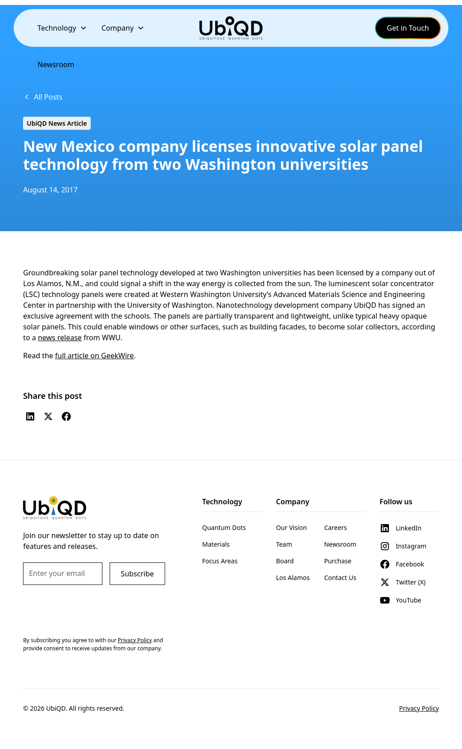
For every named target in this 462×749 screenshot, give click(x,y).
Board (285, 561)
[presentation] (91, 609)
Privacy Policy (419, 708)
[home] (231, 28)
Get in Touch (408, 28)
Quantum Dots (224, 527)
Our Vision (291, 527)
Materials (216, 544)
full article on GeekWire (94, 356)
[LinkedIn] (30, 416)
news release (60, 338)
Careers (335, 527)
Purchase (337, 561)
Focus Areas (219, 561)
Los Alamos (293, 577)
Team (284, 544)
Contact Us (340, 577)
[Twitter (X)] (48, 416)
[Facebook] (66, 416)
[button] (62, 27)
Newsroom (55, 64)
